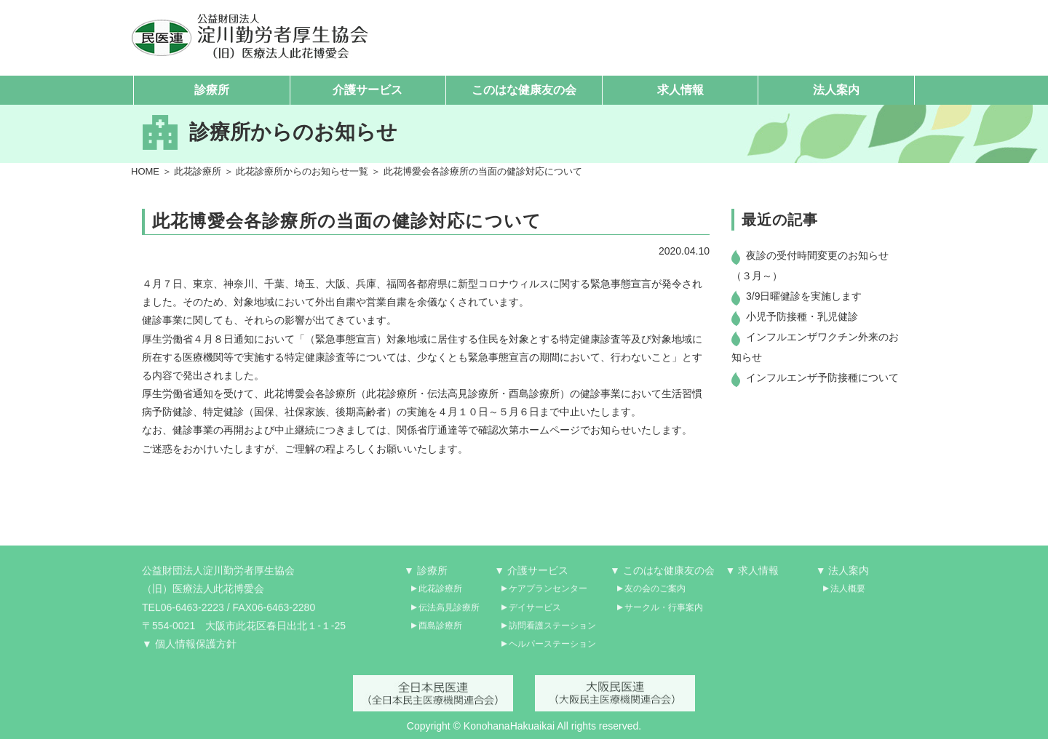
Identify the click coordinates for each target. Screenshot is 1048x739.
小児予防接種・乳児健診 (802, 317)
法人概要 (847, 595)
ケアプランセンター (548, 595)
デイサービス (535, 613)
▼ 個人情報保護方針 (189, 649)
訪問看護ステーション (552, 631)
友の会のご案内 (655, 595)
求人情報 (680, 90)
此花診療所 (197, 171)
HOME (145, 171)
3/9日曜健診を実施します (804, 297)
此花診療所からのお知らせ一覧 (302, 171)
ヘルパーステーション (552, 649)
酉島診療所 (440, 631)
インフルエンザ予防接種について (822, 378)
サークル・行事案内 (663, 613)
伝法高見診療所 (449, 613)
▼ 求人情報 (752, 577)
